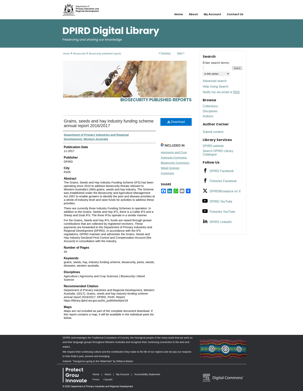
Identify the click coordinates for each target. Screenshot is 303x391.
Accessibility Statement (147, 374)
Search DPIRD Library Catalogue (218, 152)
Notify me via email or (221, 92)
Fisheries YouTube (222, 211)
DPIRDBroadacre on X (225, 191)
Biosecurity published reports (105, 53)
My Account (122, 374)
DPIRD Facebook (222, 171)
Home (66, 53)
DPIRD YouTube (221, 201)
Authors (208, 116)
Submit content (213, 131)
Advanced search (215, 81)
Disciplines (210, 111)
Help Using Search (215, 86)
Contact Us (235, 14)
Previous (166, 53)
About (107, 374)
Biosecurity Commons (175, 162)
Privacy (96, 379)
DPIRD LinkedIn (221, 222)
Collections (210, 106)
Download (176, 121)
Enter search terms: (216, 62)
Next (179, 53)
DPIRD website (213, 146)
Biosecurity (79, 53)
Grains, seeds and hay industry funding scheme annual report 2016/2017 (109, 123)
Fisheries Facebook (223, 181)
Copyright (107, 379)
